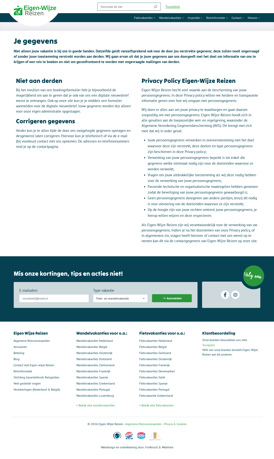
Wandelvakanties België (92, 347)
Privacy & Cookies (175, 424)
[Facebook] (225, 295)
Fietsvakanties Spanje (153, 383)
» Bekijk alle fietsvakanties (156, 405)
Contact (236, 18)
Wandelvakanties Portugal (93, 389)
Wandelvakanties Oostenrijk (94, 353)
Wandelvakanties (170, 18)
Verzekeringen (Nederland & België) (37, 389)
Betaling (19, 353)
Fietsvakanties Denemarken (157, 371)
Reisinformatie (215, 18)
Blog (17, 359)
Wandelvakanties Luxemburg (95, 395)
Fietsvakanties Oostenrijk (155, 359)
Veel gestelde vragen (27, 383)
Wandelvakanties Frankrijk (93, 371)
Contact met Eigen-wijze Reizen (34, 365)
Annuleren (20, 347)
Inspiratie (194, 18)
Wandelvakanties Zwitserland (95, 365)
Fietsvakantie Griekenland (156, 395)
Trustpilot (172, 6)
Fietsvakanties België (153, 347)
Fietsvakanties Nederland (155, 341)
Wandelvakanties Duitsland (94, 359)
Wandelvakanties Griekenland (95, 383)
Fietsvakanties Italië (152, 377)
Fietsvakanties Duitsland (155, 353)
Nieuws (252, 18)
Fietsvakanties (143, 18)
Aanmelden (172, 298)
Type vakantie (103, 290)
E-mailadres (28, 290)
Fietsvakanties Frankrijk (154, 365)
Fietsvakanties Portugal (154, 389)
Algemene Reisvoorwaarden (32, 341)
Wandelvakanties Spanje (92, 377)
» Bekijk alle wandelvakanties (95, 405)
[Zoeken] (124, 7)
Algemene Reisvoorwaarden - (144, 424)
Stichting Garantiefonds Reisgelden (37, 377)
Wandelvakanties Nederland (94, 341)
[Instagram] (235, 295)
